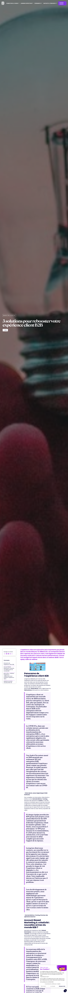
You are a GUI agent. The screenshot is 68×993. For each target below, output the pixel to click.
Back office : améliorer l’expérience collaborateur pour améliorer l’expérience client (9, 676)
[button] (12, 3)
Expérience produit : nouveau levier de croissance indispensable (8, 683)
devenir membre (62, 3)
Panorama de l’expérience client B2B (9, 663)
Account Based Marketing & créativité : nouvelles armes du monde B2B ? (9, 669)
